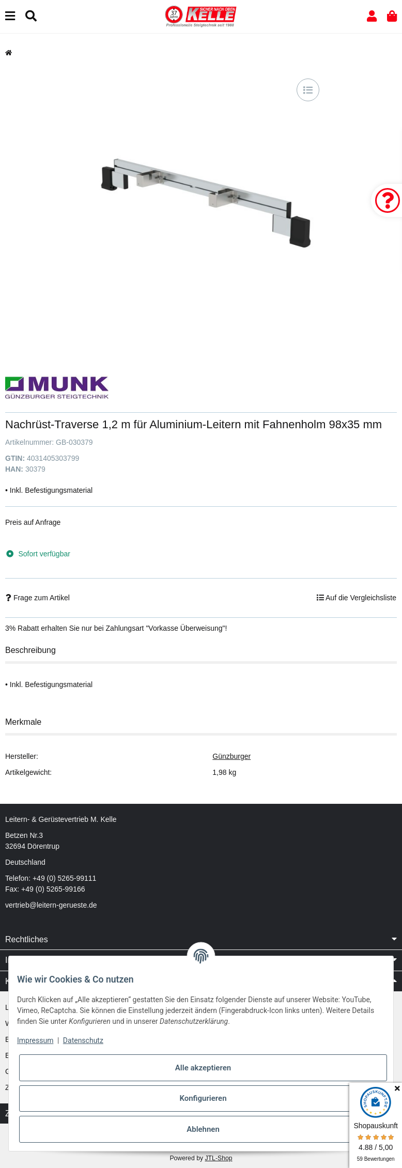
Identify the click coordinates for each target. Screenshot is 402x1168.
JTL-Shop (218, 1158)
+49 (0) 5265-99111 (64, 878)
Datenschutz (83, 1040)
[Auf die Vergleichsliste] (308, 90)
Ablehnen (203, 1129)
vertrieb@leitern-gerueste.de (51, 905)
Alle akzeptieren (203, 1067)
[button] (372, 16)
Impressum (35, 1040)
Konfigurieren (202, 1098)
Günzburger (231, 756)
